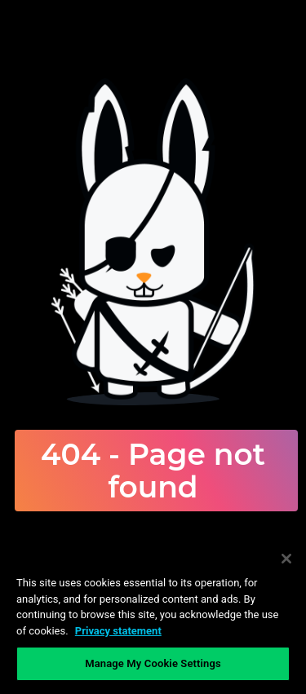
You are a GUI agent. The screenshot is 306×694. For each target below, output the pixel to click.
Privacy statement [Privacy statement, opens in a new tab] (118, 631)
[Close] (286, 559)
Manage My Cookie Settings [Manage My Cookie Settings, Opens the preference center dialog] (153, 663)
